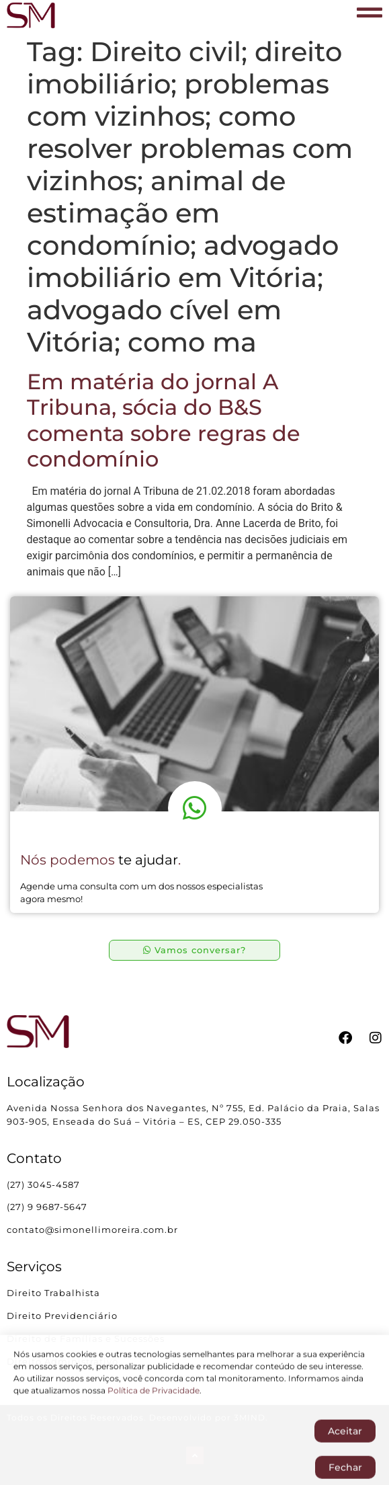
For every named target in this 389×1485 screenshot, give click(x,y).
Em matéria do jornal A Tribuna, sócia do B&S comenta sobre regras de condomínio (163, 420)
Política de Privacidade (153, 1409)
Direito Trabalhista (53, 1292)
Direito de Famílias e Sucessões (87, 1338)
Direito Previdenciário (62, 1315)
